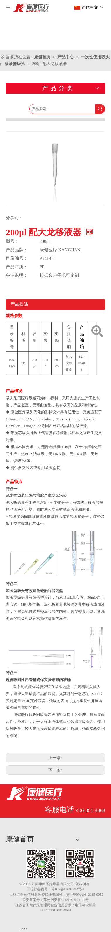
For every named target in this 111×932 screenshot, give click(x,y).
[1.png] (60, 864)
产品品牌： (17, 249)
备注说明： (17, 275)
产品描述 (19, 304)
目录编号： (17, 258)
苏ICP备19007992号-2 (67, 889)
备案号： (44, 889)
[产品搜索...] (62, 109)
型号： (12, 241)
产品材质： (17, 266)
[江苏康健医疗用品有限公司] (34, 793)
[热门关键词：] (100, 109)
